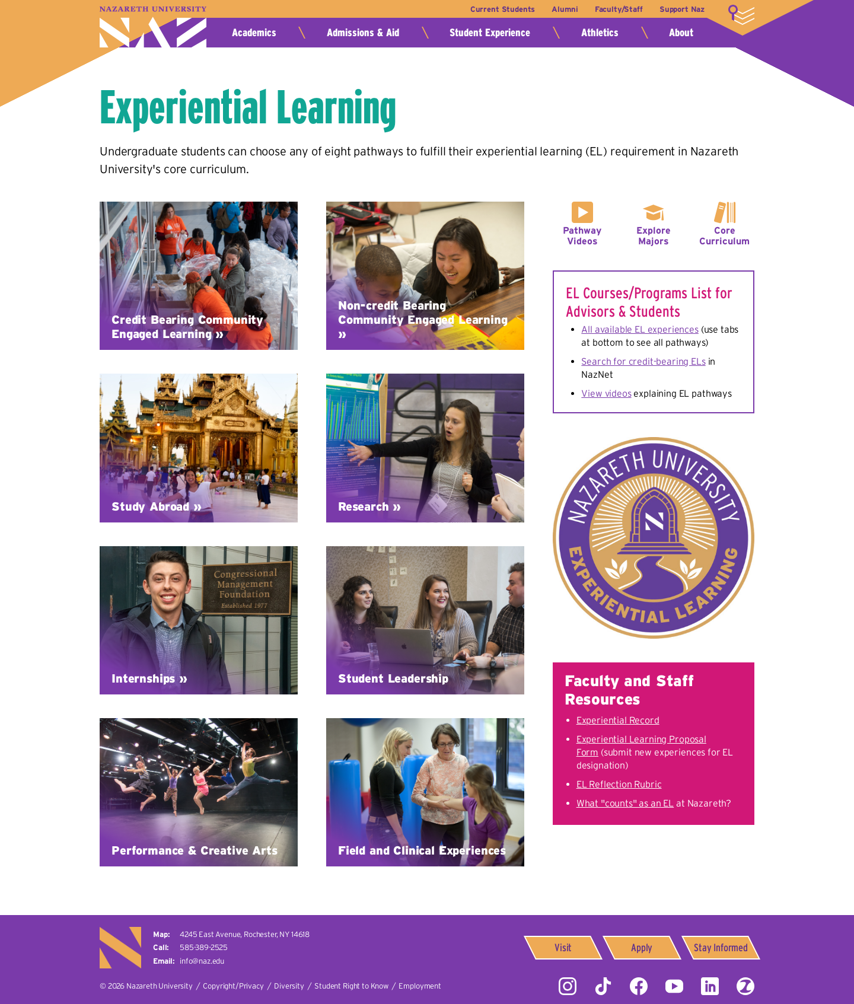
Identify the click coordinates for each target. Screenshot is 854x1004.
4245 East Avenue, (245, 934)
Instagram (567, 986)
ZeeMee (745, 986)
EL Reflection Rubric (619, 784)
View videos (606, 393)
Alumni (565, 9)
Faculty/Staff (619, 9)
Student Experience (490, 33)
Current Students (502, 9)
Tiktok (603, 986)
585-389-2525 (204, 947)
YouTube (674, 986)
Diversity (289, 985)
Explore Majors (653, 235)
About (681, 33)
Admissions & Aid (363, 33)
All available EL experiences (640, 329)
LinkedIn (710, 986)
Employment (420, 985)
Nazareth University (153, 27)
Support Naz (682, 9)
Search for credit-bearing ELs (643, 361)
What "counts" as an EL (625, 803)
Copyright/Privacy (233, 985)
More (741, 15)
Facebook (639, 986)
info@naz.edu (202, 961)
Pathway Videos (582, 235)
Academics (254, 33)
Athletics (600, 33)
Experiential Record (617, 720)
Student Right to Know (351, 985)
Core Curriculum (724, 235)
